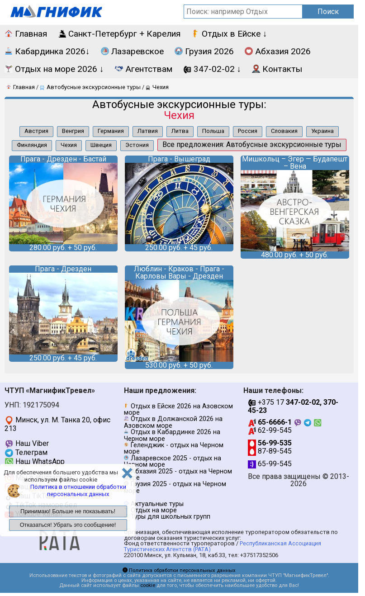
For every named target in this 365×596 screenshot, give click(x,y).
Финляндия (32, 145)
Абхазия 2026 (278, 51)
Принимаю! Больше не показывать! (67, 511)
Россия (247, 131)
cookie (147, 585)
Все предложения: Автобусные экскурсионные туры (251, 144)
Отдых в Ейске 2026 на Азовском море (178, 409)
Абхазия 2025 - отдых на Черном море (178, 475)
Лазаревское (132, 51)
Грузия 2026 (204, 51)
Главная (26, 33)
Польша (213, 131)
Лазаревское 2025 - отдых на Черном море (172, 461)
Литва (180, 131)
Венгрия (73, 131)
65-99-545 (270, 463)
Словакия (284, 131)
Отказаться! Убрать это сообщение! (68, 524)
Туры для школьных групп (170, 516)
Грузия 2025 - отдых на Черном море (175, 487)
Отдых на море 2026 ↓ (54, 69)
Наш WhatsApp (35, 461)
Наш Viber (27, 443)
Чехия (69, 145)
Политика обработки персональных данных (179, 570)
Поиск (328, 11)
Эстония (137, 145)
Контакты (277, 69)
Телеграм (26, 452)
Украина (322, 131)
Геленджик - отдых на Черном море (173, 448)
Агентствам (143, 69)
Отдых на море (154, 510)
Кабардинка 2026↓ (47, 51)
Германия (111, 131)
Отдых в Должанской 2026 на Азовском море (173, 422)
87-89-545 (270, 451)
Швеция (101, 145)
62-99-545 (270, 430)
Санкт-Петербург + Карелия (119, 33)
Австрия (36, 131)
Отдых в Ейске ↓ (229, 33)
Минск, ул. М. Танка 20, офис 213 (57, 424)
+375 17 (293, 406)
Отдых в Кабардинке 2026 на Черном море (172, 435)
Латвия (147, 131)
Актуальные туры (157, 504)
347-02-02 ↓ (212, 69)
